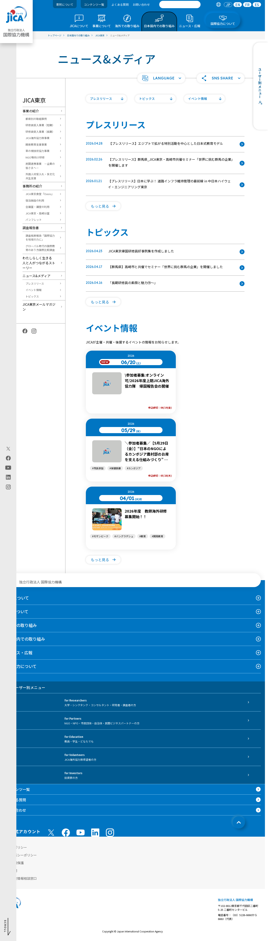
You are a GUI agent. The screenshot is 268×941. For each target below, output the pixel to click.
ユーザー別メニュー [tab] (24, 687)
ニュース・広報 (18, 653)
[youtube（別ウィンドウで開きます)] (8, 468)
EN (237, 4)
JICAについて (16, 598)
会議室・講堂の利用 (37, 207)
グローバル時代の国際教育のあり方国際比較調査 (40, 248)
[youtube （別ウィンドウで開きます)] (80, 832)
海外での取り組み (20, 625)
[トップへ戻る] (239, 822)
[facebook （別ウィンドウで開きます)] (66, 832)
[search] (180, 4)
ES (257, 4)
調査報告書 (30, 227)
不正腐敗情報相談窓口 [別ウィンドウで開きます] (20, 878)
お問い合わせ (141, 4)
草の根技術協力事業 (37, 151)
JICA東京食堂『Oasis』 (40, 194)
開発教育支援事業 (36, 144)
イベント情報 (33, 290)
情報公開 (10, 870)
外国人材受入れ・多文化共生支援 (40, 176)
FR (247, 4)
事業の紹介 (30, 110)
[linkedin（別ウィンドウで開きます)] (8, 477)
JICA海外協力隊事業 (37, 138)
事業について (16, 611)
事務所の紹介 (32, 186)
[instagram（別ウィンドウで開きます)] (8, 487)
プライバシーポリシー (20, 855)
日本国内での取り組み (24, 639)
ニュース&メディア (36, 275)
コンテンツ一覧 (94, 4)
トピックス (32, 296)
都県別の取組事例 (36, 119)
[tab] (218, 4)
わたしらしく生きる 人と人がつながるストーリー (38, 262)
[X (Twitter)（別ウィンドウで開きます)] (8, 449)
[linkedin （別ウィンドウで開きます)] (95, 832)
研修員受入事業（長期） (40, 132)
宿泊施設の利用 (35, 200)
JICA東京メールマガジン (38, 307)
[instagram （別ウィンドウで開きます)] (110, 832)
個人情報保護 (14, 862)
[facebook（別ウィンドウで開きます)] (8, 458)
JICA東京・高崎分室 (37, 213)
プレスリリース (35, 283)
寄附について (64, 4)
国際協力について (20, 666)
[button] (161, 78)
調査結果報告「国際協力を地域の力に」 (40, 238)
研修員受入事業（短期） (40, 125)
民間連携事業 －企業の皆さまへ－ (40, 166)
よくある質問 (120, 4)
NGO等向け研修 (35, 157)
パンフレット (34, 220)
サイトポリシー (15, 847)
